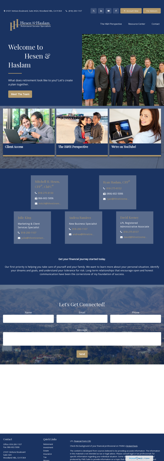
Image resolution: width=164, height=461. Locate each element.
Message (82, 321)
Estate (46, 442)
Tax (45, 449)
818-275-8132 (114, 180)
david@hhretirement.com (135, 229)
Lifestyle (47, 455)
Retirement (48, 436)
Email (82, 304)
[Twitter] (94, 2)
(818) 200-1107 (73, 2)
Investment (48, 439)
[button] (111, 16)
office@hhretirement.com (14, 454)
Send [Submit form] (82, 346)
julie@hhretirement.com (33, 229)
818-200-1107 (28, 224)
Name (28, 304)
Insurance (47, 446)
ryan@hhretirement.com (118, 190)
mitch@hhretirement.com (50, 195)
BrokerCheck (132, 438)
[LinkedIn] (101, 2)
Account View (131, 2)
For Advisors (151, 2)
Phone (135, 304)
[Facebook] (116, 2)
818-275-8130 (45, 184)
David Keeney (129, 209)
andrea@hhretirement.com (84, 226)
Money (46, 452)
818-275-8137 (131, 223)
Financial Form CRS (82, 433)
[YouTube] (108, 2)
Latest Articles (49, 458)
